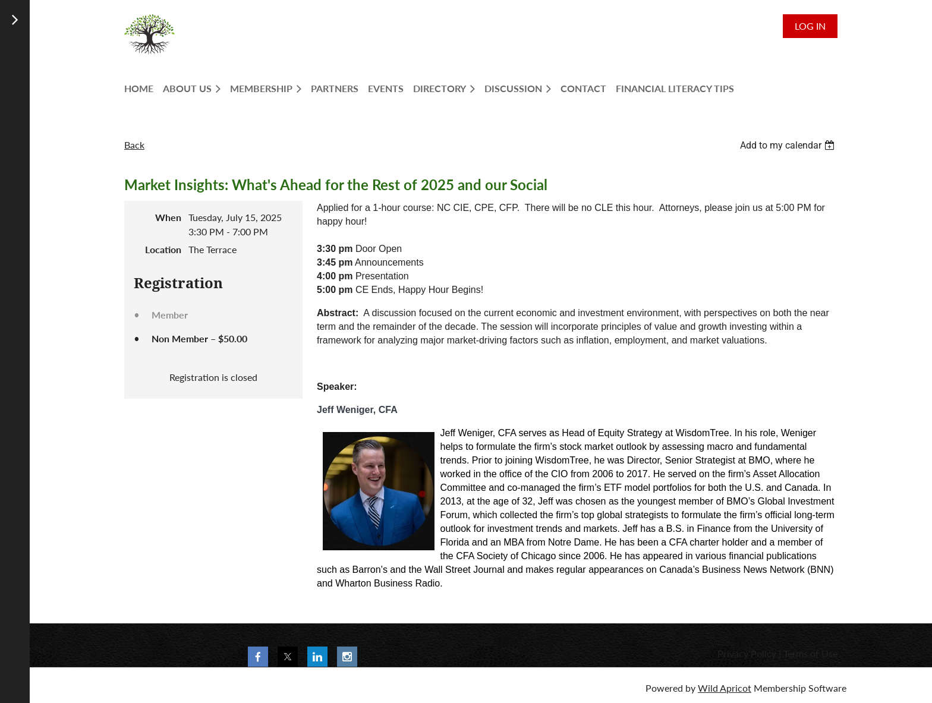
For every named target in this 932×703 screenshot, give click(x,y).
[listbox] (788, 145)
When (168, 217)
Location (163, 249)
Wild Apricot (724, 687)
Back (134, 144)
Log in (810, 25)
